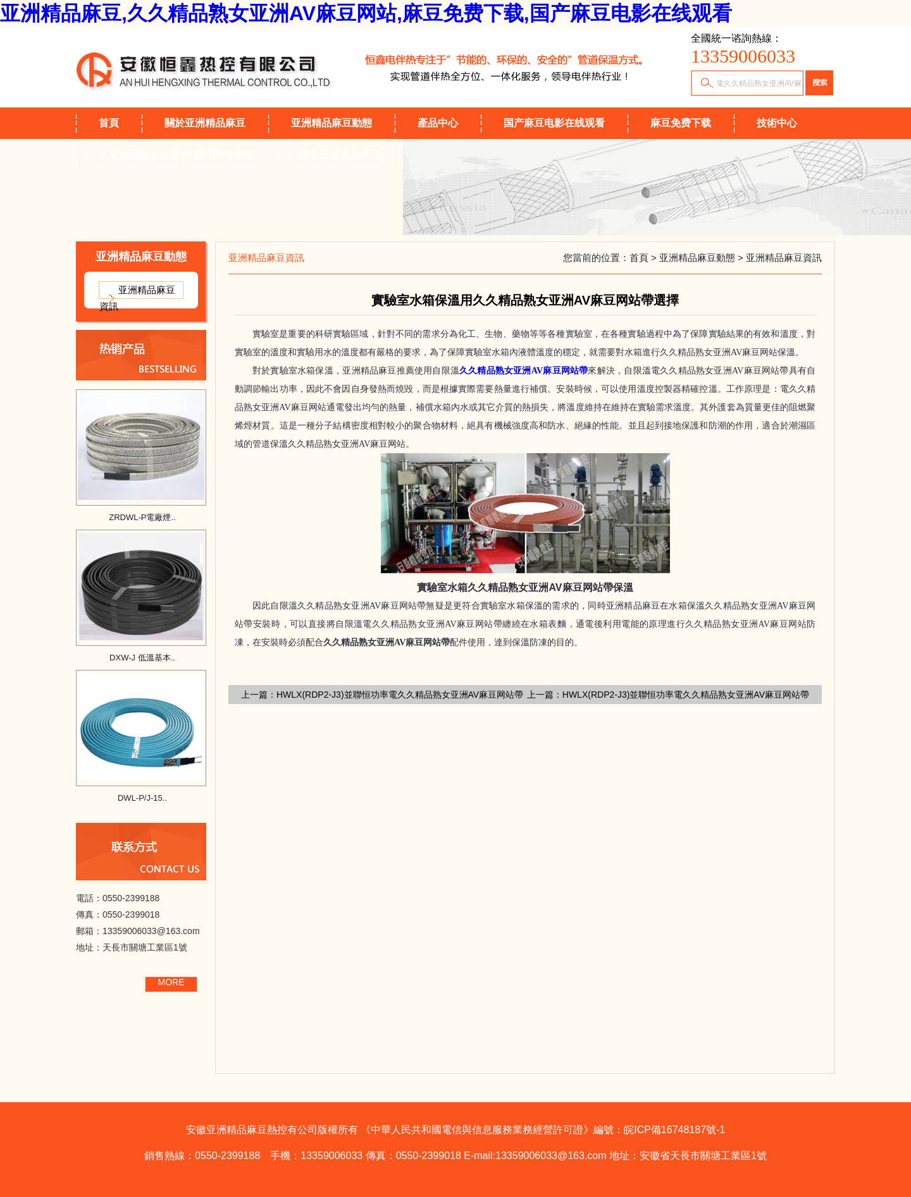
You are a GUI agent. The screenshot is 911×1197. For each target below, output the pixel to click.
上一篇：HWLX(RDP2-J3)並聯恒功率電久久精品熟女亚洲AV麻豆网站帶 (668, 695)
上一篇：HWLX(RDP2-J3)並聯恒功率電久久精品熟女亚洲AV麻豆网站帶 (382, 695)
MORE (171, 982)
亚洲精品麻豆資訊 (137, 298)
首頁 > (644, 257)
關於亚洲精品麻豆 (204, 123)
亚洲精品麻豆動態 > (702, 257)
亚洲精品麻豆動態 (331, 123)
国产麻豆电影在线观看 (554, 123)
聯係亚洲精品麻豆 (339, 154)
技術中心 (777, 123)
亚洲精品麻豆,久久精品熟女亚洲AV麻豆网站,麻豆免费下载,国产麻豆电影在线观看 (366, 13)
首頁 (109, 123)
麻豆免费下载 (680, 123)
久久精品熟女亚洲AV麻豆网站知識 (176, 154)
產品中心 (438, 123)
